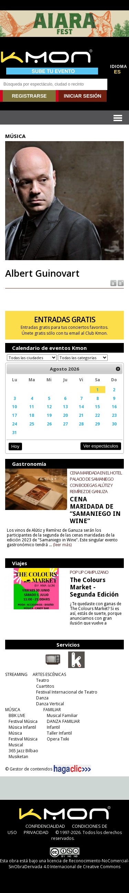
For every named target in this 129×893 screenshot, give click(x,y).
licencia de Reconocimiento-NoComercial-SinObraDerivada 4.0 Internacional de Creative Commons (69, 864)
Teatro (42, 680)
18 (31, 415)
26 (49, 423)
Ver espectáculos (100, 446)
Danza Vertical (50, 704)
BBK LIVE (17, 715)
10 (14, 406)
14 (81, 406)
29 (97, 423)
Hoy (15, 446)
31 (14, 432)
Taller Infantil (59, 733)
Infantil (53, 727)
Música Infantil (22, 727)
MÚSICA (12, 710)
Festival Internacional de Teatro (66, 692)
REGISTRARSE (29, 96)
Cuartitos (45, 686)
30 (114, 423)
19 (49, 415)
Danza (42, 698)
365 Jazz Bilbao (23, 751)
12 (49, 406)
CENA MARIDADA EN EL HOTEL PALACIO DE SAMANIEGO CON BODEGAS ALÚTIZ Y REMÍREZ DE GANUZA (96, 482)
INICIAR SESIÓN (82, 96)
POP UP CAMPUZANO (89, 572)
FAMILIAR (52, 710)
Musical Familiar (62, 715)
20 (65, 415)
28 (81, 423)
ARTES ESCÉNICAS (49, 674)
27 (65, 423)
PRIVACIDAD (36, 832)
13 (65, 406)
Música (15, 733)
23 (114, 415)
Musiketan (18, 756)
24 (14, 423)
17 (14, 415)
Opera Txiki (58, 739)
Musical (16, 745)
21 (81, 415)
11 (31, 406)
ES (117, 72)
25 (31, 423)
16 (114, 406)
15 (97, 406)
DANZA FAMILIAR (63, 721)
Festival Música (23, 721)
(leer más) (62, 544)
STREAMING (16, 674)
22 (97, 415)
